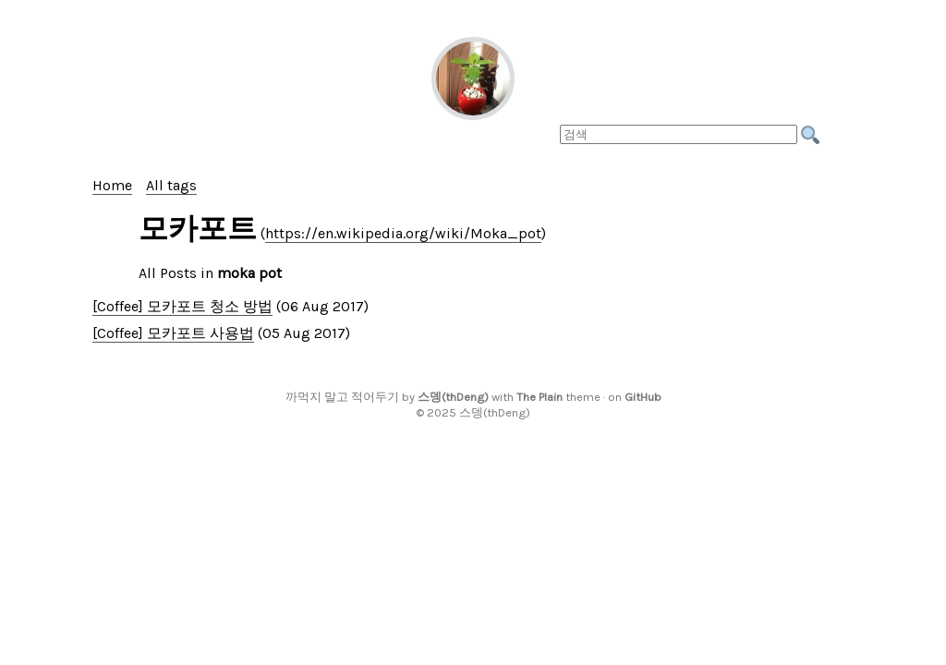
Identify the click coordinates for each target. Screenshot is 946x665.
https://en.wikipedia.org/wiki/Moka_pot (403, 233)
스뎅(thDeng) (453, 397)
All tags (171, 185)
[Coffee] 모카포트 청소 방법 (182, 306)
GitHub (643, 397)
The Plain (539, 397)
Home (112, 185)
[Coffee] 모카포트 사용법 (173, 333)
